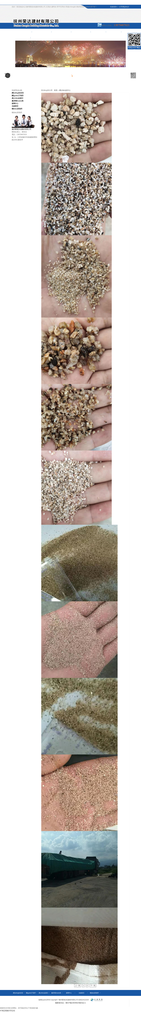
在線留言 (113, 32)
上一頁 (77, 985)
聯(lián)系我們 (21, 38)
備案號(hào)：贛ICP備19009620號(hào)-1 (70, 1003)
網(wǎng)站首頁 (21, 32)
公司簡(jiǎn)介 (124, 7)
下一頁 (92, 985)
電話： (14, 134)
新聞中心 (98, 32)
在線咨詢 (113, 7)
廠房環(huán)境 (81, 32)
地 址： (15, 137)
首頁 (55, 90)
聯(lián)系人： (17, 132)
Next (132, 74)
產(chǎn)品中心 (64, 90)
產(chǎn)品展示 (61, 32)
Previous (7, 75)
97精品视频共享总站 (7, 1011)
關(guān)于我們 (41, 32)
